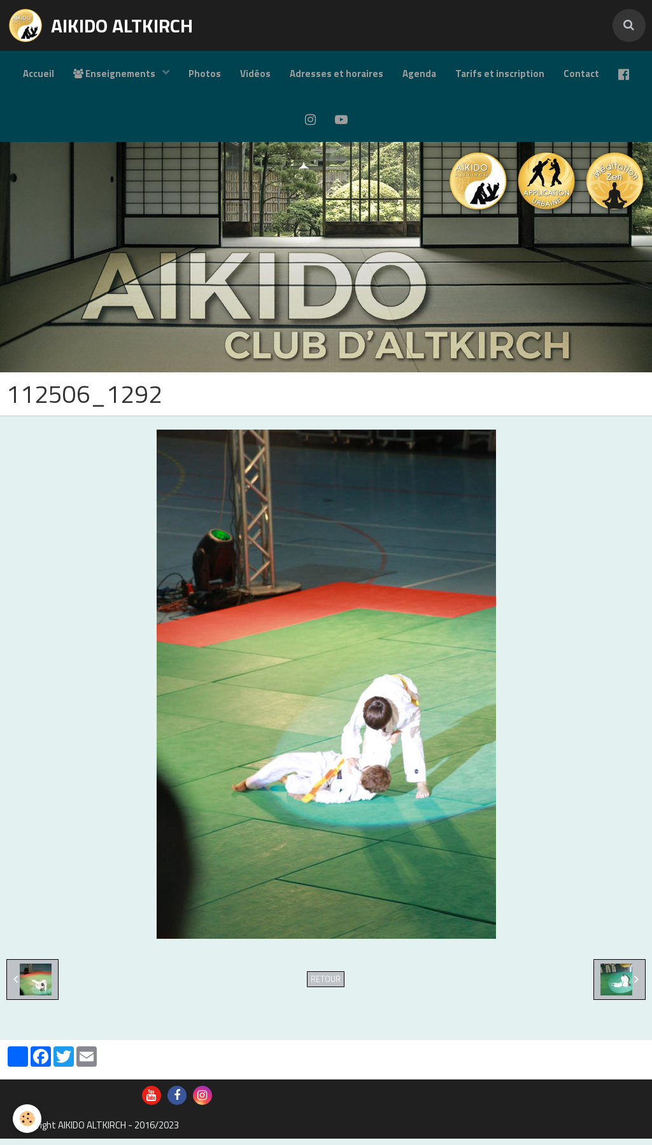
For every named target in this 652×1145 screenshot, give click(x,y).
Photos (204, 73)
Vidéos (255, 73)
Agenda (419, 73)
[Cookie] (27, 1118)
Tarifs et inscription (499, 73)
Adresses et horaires (336, 73)
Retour (326, 986)
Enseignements (115, 73)
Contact (581, 73)
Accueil (38, 73)
